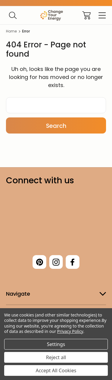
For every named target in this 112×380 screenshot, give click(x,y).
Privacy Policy (70, 331)
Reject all (56, 357)
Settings (56, 344)
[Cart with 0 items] (86, 15)
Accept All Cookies (56, 370)
